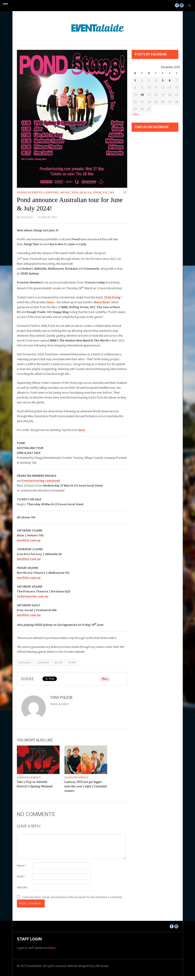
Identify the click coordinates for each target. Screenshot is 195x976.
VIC (105, 192)
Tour (97, 192)
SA (89, 192)
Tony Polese (26, 217)
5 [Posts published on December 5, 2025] (162, 80)
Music (65, 192)
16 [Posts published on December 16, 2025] (142, 94)
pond (72, 662)
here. (53, 948)
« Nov (135, 114)
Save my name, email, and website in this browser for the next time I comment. (73, 897)
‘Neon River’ (102, 302)
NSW (75, 192)
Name (21, 865)
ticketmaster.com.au (32, 596)
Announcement (30, 192)
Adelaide (25, 662)
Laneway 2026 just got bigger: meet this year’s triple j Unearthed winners (85, 786)
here (50, 302)
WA (112, 192)
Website (22, 887)
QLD (83, 192)
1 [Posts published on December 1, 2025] (135, 80)
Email (21, 876)
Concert (51, 192)
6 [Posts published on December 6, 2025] (169, 80)
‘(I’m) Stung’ (112, 297)
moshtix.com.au (28, 540)
